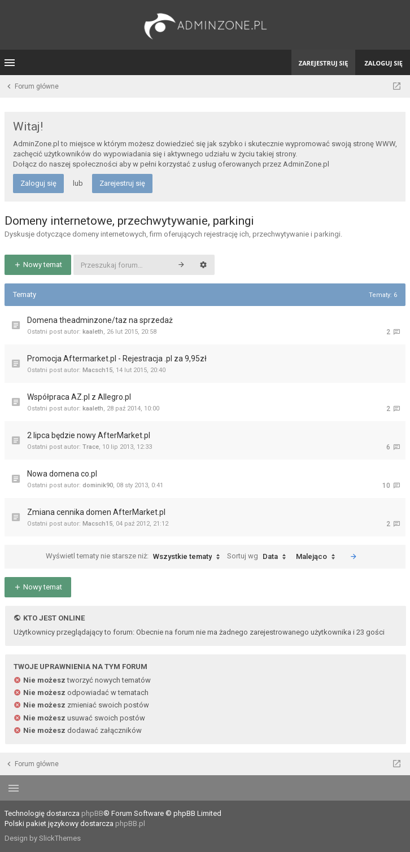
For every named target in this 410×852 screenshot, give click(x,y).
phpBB (92, 813)
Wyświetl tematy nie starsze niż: (135, 557)
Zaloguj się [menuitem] (383, 63)
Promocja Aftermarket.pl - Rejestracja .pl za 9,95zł (117, 358)
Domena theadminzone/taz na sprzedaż (100, 320)
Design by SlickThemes (43, 838)
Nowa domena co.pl (62, 473)
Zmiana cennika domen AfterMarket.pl (96, 512)
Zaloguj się (38, 183)
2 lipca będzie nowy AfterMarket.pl (88, 435)
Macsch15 (97, 370)
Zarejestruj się (122, 183)
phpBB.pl (130, 823)
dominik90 (97, 485)
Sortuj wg (259, 557)
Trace (90, 447)
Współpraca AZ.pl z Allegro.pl (79, 396)
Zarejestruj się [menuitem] (323, 63)
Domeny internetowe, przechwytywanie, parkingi (129, 221)
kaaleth (92, 331)
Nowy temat (38, 264)
